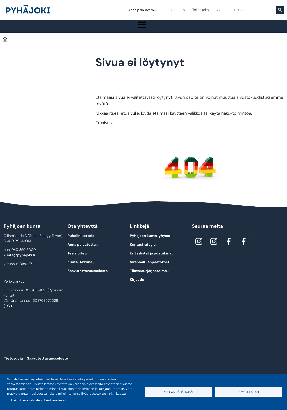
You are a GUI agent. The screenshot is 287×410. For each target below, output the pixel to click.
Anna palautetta (142, 10)
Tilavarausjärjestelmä (150, 275)
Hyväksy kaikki (249, 391)
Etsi (280, 10)
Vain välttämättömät (178, 391)
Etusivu (4, 43)
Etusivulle (104, 127)
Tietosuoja (13, 362)
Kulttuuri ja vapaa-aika (192, 28)
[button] (190, 171)
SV (173, 10)
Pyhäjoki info (37, 28)
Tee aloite (77, 257)
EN (183, 10)
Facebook (234, 241)
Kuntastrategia (143, 248)
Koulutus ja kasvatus (114, 28)
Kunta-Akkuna (81, 266)
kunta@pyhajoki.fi (19, 259)
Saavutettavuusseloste (88, 275)
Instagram (204, 241)
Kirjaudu (137, 284)
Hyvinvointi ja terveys (153, 28)
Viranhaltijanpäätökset (150, 266)
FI (165, 10)
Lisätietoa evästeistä (25, 400)
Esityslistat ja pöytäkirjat (151, 257)
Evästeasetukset (55, 400)
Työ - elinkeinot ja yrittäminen (235, 28)
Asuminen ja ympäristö (74, 28)
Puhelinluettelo (81, 240)
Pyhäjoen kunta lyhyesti (151, 240)
